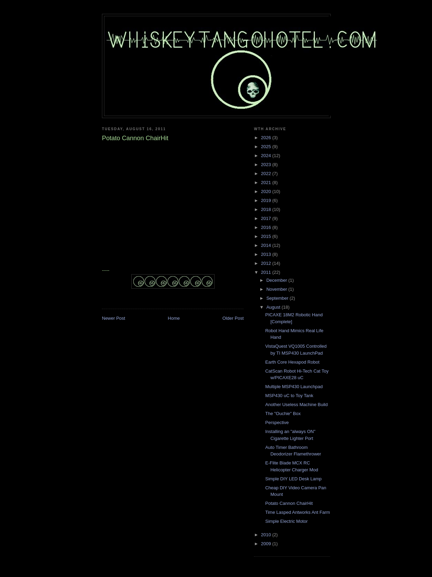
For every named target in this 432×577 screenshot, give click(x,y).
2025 (266, 146)
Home (174, 318)
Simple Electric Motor (286, 521)
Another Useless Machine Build (296, 404)
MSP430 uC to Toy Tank (289, 395)
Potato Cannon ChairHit (288, 503)
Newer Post (113, 318)
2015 (266, 236)
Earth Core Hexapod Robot (292, 362)
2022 (266, 173)
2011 (266, 272)
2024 (266, 155)
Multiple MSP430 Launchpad (293, 386)
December (277, 280)
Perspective (277, 422)
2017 (266, 218)
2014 (266, 245)
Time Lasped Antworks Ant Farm (297, 512)
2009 (266, 543)
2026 (266, 137)
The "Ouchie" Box (282, 413)
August (274, 307)
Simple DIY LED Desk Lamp (293, 478)
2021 (266, 182)
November (277, 289)
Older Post (233, 318)
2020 (266, 191)
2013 (266, 254)
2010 (266, 534)
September (278, 298)
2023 (266, 164)
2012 (266, 263)
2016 (266, 227)
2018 (266, 209)
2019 (266, 200)
